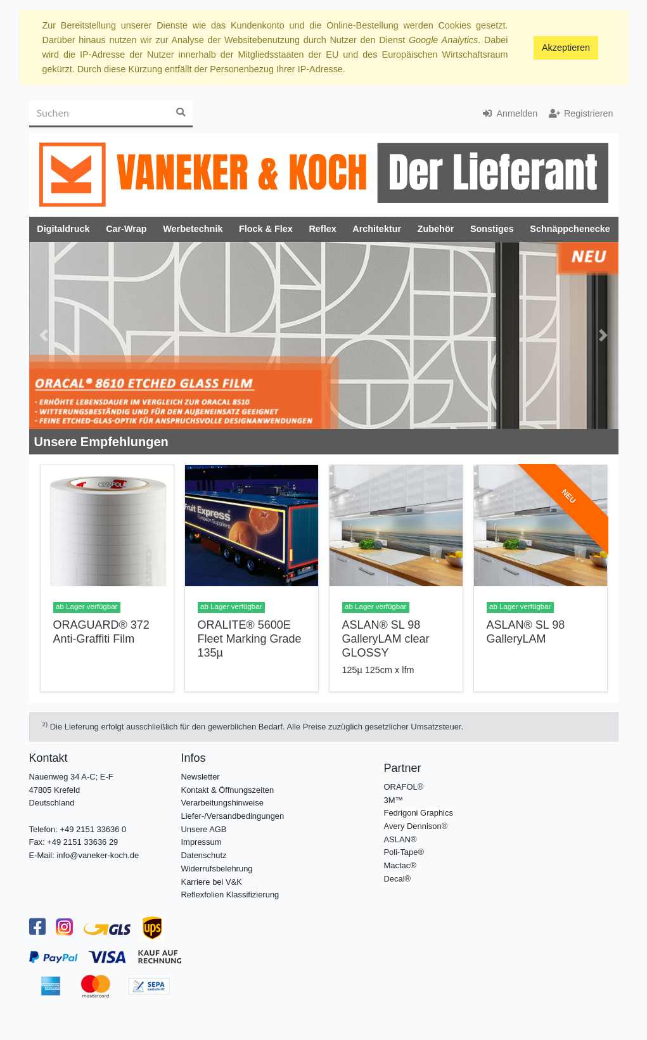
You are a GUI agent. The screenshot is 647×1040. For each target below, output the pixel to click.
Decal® (397, 878)
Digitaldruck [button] (63, 229)
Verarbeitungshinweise (222, 802)
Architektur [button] (376, 229)
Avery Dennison (412, 826)
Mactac (396, 865)
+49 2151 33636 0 (93, 829)
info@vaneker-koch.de (97, 855)
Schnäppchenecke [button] (570, 229)
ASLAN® (399, 839)
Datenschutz (204, 855)
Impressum (201, 842)
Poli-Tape (400, 852)
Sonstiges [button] (492, 229)
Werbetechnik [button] (192, 229)
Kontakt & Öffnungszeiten (227, 790)
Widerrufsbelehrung (217, 868)
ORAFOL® (403, 787)
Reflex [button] (322, 229)
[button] (44, 336)
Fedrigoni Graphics (417, 813)
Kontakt (48, 758)
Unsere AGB (204, 829)
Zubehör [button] (436, 229)
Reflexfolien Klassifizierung (230, 894)
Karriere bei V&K (211, 882)
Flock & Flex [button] (266, 229)
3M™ (393, 800)
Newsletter (200, 776)
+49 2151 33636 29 (82, 842)
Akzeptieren (566, 47)
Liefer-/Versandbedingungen (233, 816)
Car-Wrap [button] (126, 229)
